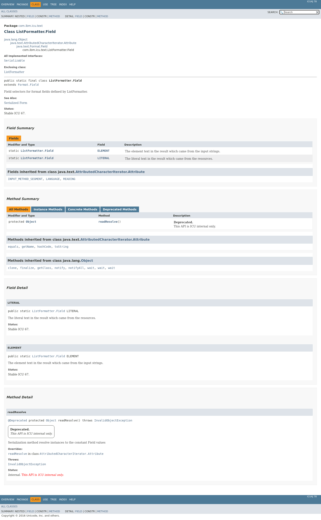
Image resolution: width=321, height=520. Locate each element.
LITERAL (103, 158)
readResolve (108, 221)
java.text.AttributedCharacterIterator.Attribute (43, 43)
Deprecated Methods (119, 209)
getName (28, 246)
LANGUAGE (53, 179)
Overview (7, 4)
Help (72, 4)
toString (61, 246)
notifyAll (76, 268)
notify (60, 268)
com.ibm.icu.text (30, 25)
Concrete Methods (82, 209)
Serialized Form (15, 102)
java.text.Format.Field (31, 46)
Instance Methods (48, 209)
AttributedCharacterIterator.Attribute (110, 172)
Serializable (14, 60)
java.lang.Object (15, 39)
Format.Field (28, 84)
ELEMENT (103, 150)
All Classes (9, 11)
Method (54, 16)
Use (45, 4)
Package (22, 4)
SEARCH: (273, 12)
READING (69, 179)
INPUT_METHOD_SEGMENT (25, 179)
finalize (27, 268)
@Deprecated (17, 420)
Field (30, 16)
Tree (53, 4)
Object (31, 221)
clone (12, 268)
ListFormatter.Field (37, 150)
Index (63, 4)
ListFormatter (14, 72)
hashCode (44, 246)
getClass (44, 268)
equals (13, 246)
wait (90, 268)
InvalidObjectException (113, 420)
